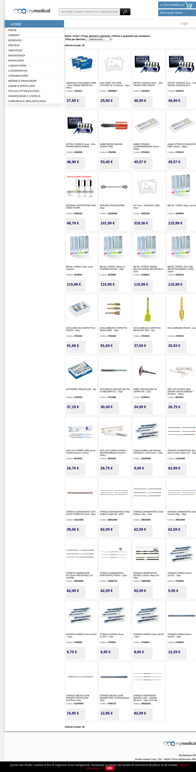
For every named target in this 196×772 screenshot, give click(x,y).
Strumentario (18, 75)
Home (16, 24)
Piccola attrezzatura (24, 91)
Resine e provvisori (22, 80)
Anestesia (15, 50)
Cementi (14, 35)
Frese (12, 30)
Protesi (13, 45)
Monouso (15, 40)
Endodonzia (16, 55)
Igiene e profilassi (21, 85)
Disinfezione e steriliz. (24, 96)
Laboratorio (17, 65)
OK (109, 768)
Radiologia (16, 60)
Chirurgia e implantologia (27, 101)
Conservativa (18, 70)
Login (184, 23)
